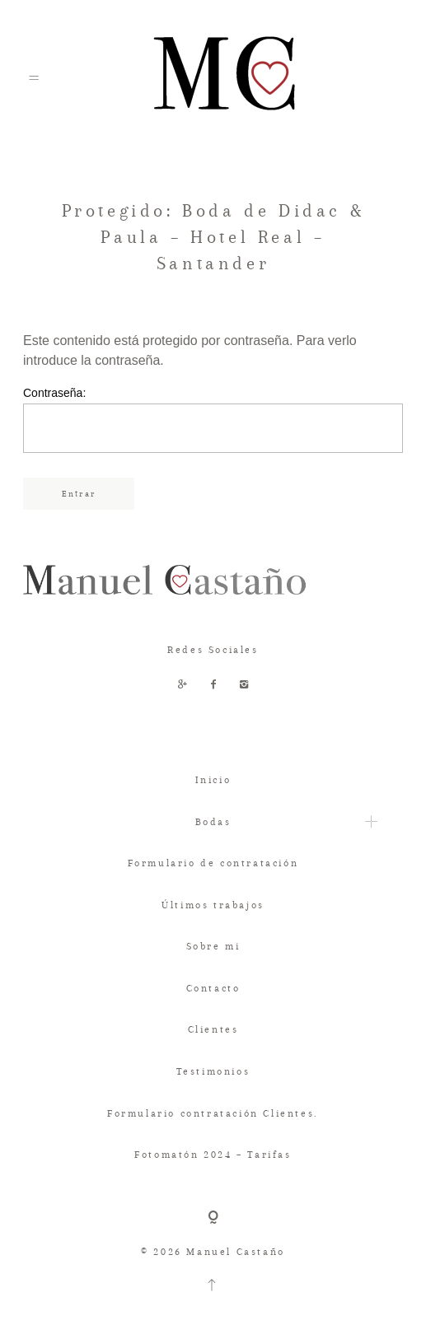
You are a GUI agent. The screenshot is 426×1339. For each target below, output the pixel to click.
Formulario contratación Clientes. (213, 1113)
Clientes (213, 1029)
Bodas (213, 822)
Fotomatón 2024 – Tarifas (212, 1154)
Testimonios (213, 1071)
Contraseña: (213, 419)
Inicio (213, 780)
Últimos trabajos (213, 905)
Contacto (213, 988)
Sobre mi (213, 946)
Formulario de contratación (213, 863)
